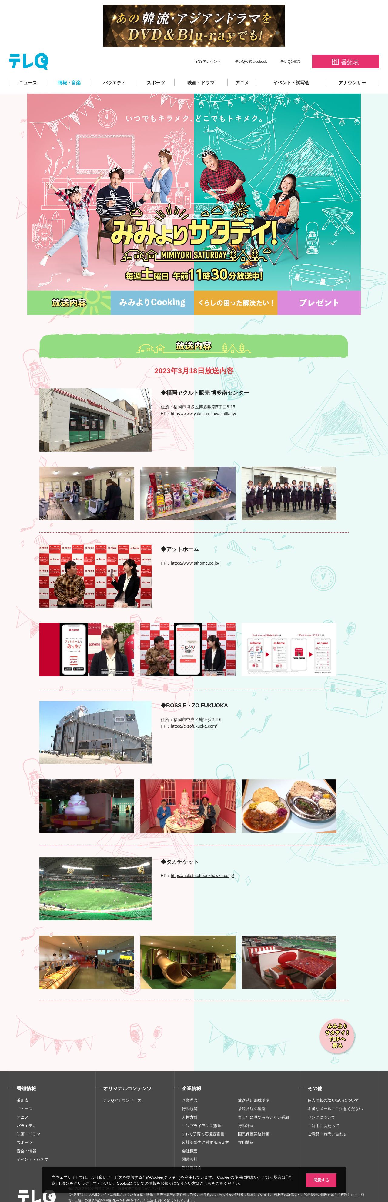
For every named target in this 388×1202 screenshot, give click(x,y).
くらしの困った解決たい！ (235, 284)
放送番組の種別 (252, 1090)
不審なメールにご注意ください (335, 1090)
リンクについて (321, 1099)
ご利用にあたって (323, 1107)
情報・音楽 (69, 64)
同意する (321, 1180)
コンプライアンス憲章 (201, 1107)
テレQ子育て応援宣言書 (203, 1115)
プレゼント (319, 284)
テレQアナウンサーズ (122, 1082)
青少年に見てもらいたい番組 (263, 1099)
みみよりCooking (152, 284)
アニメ (242, 64)
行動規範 (190, 1090)
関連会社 (190, 1141)
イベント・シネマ (32, 1141)
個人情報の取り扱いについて (333, 1082)
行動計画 (246, 1107)
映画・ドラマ (201, 64)
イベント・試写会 (291, 64)
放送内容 (69, 284)
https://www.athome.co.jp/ (195, 545)
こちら (206, 1183)
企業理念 (190, 1082)
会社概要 (190, 1132)
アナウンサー (352, 64)
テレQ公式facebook (251, 43)
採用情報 (246, 1124)
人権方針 (190, 1099)
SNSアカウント (208, 43)
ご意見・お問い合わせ (327, 1115)
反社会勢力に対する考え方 (205, 1124)
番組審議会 (192, 1149)
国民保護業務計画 (253, 1115)
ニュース (28, 64)
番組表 (22, 1082)
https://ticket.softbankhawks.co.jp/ (202, 857)
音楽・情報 (26, 1132)
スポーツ (156, 64)
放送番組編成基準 (253, 1082)
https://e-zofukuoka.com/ (194, 708)
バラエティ (114, 64)
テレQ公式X (290, 43)
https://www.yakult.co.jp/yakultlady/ (203, 395)
